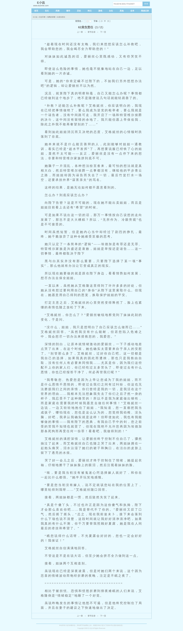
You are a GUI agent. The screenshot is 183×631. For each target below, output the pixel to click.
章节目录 (91, 32)
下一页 (103, 32)
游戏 (100, 11)
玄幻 (47, 11)
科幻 (90, 11)
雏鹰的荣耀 (51, 17)
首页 (36, 11)
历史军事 (42, 17)
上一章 (80, 32)
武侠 (58, 11)
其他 (122, 11)
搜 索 (146, 4)
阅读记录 (145, 11)
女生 (111, 11)
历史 (79, 11)
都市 (68, 11)
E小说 (35, 17)
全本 (132, 11)
